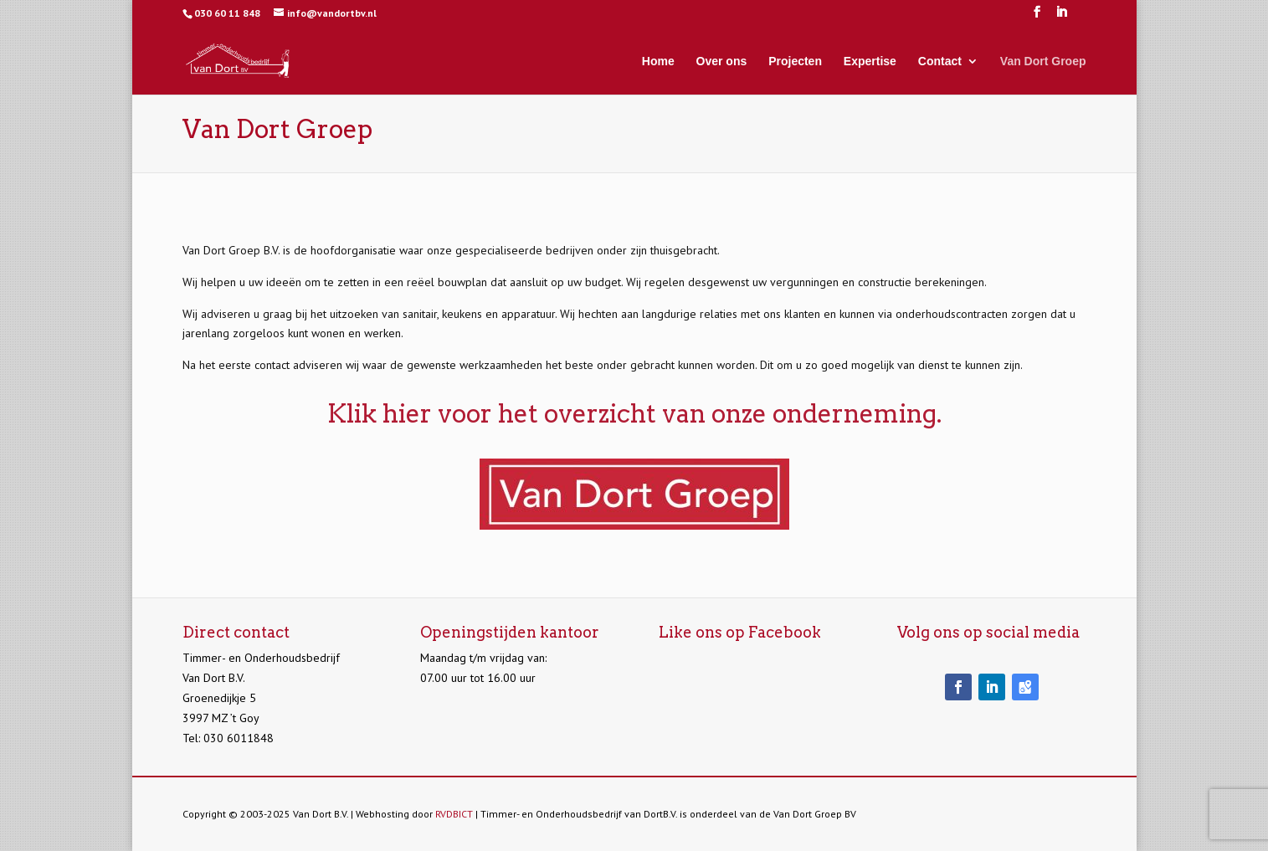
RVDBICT (454, 813)
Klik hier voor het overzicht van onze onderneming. (634, 413)
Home (658, 61)
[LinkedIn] (1061, 17)
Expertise (870, 61)
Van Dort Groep (1043, 61)
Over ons (721, 61)
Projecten (795, 61)
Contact (940, 61)
